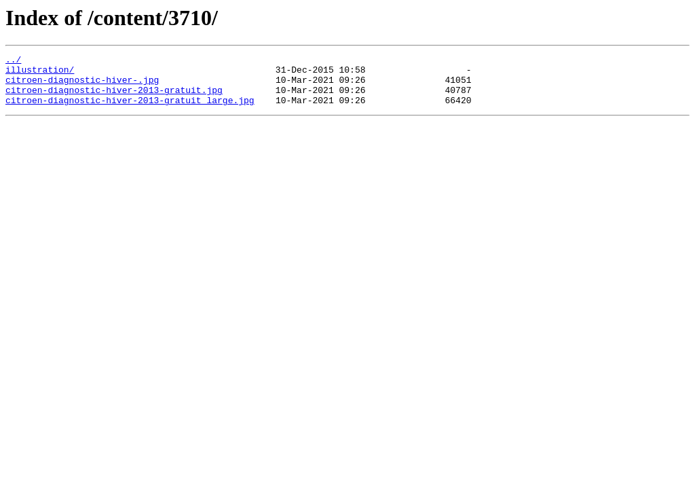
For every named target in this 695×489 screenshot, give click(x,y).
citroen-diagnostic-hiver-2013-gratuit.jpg (114, 98)
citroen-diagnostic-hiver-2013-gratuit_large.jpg (130, 110)
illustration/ (39, 73)
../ (13, 61)
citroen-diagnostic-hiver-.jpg (82, 85)
